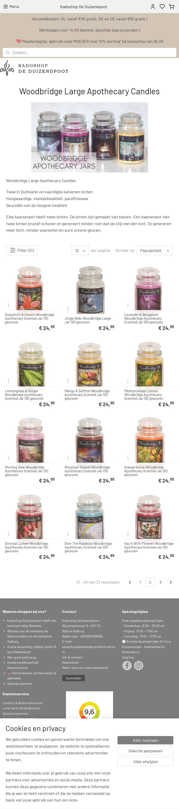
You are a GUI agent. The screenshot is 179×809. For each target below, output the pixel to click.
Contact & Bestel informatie (22, 703)
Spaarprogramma (15, 713)
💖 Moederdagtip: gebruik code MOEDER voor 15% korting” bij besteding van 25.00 (89, 41)
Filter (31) (22, 250)
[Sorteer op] (154, 250)
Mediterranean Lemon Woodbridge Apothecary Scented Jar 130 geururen (143, 394)
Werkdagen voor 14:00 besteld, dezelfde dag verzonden (88, 30)
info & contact (72, 657)
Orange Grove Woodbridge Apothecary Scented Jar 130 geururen (146, 470)
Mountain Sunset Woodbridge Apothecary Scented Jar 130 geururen (87, 470)
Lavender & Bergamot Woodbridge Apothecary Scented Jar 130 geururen (143, 318)
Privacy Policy (12, 724)
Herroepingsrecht (15, 734)
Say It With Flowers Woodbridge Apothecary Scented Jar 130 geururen (149, 547)
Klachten (9, 729)
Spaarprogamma (19, 683)
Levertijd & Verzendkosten (21, 708)
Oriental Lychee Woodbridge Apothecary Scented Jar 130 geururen (26, 547)
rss (119, 800)
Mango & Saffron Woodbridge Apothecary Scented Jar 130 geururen (87, 394)
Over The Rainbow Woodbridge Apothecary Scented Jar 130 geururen (88, 547)
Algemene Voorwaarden (19, 719)
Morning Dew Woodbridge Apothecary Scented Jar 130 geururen (26, 470)
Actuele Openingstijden (143, 641)
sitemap (112, 800)
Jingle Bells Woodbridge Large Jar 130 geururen (88, 320)
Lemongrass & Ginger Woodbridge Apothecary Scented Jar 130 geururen (24, 394)
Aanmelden (73, 678)
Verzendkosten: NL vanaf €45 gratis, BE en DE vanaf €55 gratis (88, 18)
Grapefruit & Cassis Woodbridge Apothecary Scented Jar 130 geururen (29, 318)
